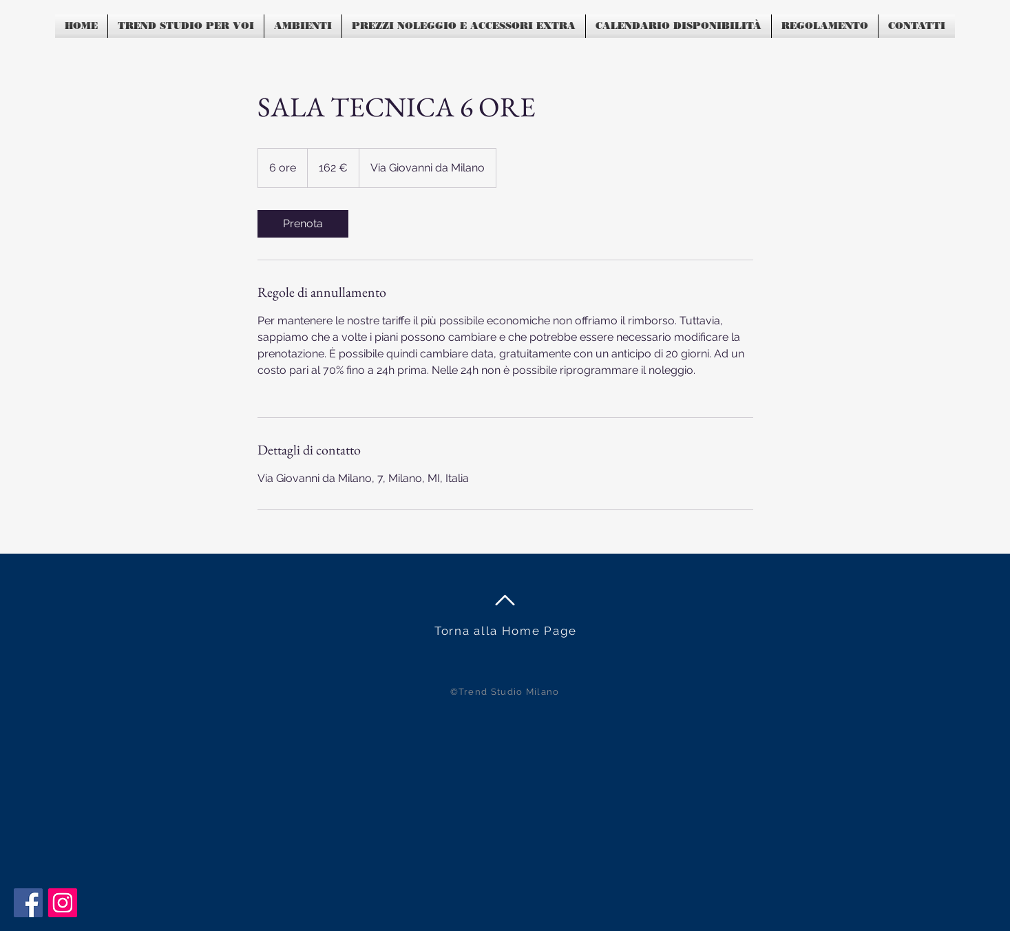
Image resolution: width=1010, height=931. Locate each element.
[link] (302, 224)
